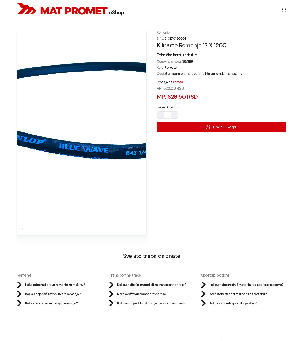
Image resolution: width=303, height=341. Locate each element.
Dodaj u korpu (221, 127)
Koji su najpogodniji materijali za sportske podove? (242, 285)
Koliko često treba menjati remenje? (47, 303)
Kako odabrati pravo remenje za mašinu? (51, 285)
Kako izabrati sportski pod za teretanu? (234, 294)
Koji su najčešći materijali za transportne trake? (147, 285)
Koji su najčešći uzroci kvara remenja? (48, 294)
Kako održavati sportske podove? (229, 303)
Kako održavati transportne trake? (138, 294)
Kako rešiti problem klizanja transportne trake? (147, 303)
